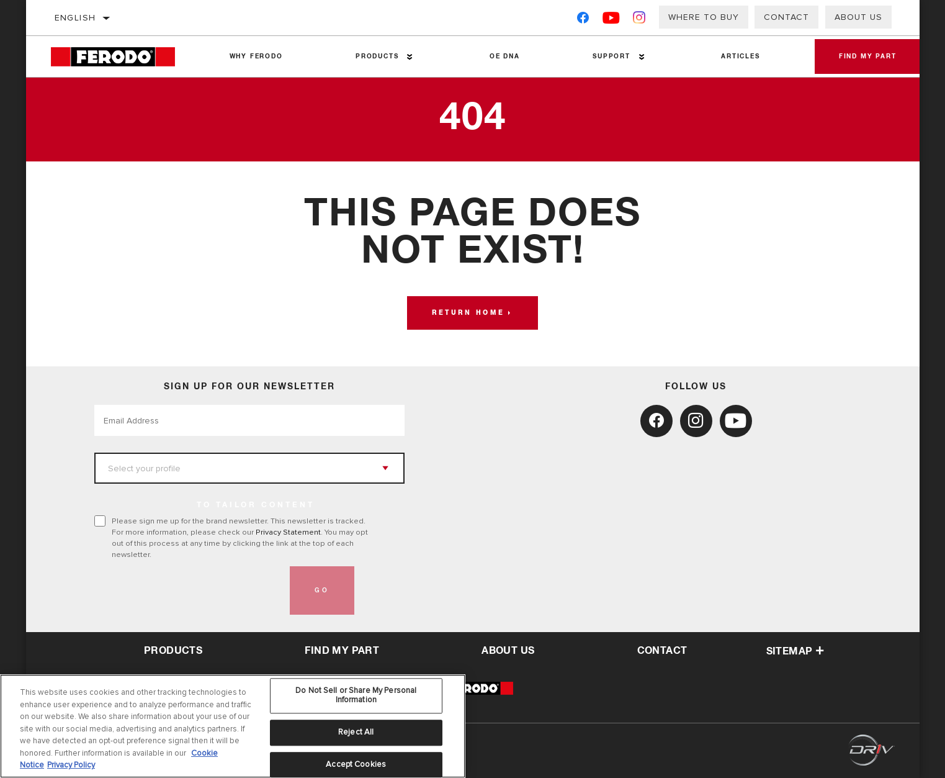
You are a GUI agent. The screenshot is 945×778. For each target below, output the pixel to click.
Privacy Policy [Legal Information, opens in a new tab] (71, 765)
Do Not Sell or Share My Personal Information (355, 695)
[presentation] (188, 590)
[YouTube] (611, 20)
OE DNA (504, 56)
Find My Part (867, 56)
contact (662, 651)
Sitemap (795, 651)
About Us (858, 17)
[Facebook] (582, 20)
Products (376, 56)
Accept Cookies (356, 764)
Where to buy (703, 17)
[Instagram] (639, 20)
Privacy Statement (288, 532)
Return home (468, 313)
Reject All (356, 732)
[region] (232, 726)
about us (507, 651)
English (75, 17)
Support (611, 56)
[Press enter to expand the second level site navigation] (410, 56)
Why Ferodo (255, 56)
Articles (739, 56)
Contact (786, 17)
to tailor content (256, 505)
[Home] (122, 56)
